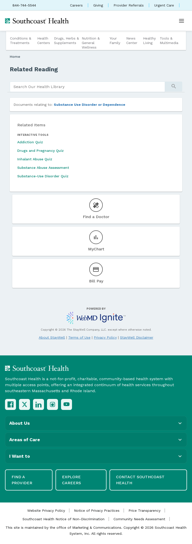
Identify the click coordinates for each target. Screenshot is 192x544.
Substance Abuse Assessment (43, 168)
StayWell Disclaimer (136, 337)
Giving (98, 5)
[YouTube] (66, 404)
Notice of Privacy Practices (97, 510)
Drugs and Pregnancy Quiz (40, 151)
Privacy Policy (105, 337)
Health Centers (43, 40)
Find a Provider (22, 479)
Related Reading (34, 69)
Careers (76, 5)
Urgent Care (164, 5)
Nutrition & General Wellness (91, 42)
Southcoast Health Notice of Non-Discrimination (63, 519)
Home (15, 57)
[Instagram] (52, 404)
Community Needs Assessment (139, 519)
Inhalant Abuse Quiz (34, 159)
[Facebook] (10, 404)
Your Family (115, 40)
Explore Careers (71, 479)
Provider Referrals (129, 5)
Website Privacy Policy (46, 510)
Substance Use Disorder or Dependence (89, 105)
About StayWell (52, 337)
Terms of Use (79, 337)
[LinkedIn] (38, 404)
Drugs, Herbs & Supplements (66, 40)
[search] (87, 87)
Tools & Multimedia (169, 40)
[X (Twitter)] (24, 404)
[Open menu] (181, 20)
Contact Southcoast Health (140, 479)
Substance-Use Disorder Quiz (42, 176)
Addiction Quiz (30, 142)
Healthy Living (149, 40)
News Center (131, 40)
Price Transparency (144, 510)
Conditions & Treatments (20, 40)
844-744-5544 (24, 5)
